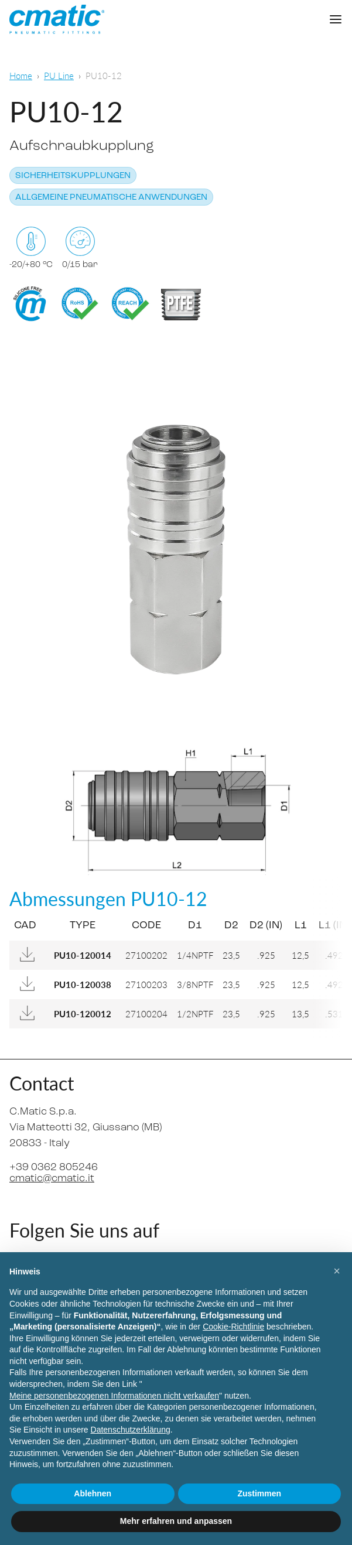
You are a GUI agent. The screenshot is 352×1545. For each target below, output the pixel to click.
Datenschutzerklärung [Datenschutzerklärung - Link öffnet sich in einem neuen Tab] (130, 1429)
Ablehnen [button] (92, 1493)
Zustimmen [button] (259, 1493)
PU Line (59, 75)
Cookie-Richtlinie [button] (233, 1326)
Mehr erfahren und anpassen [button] (176, 1521)
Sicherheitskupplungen (73, 176)
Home (20, 75)
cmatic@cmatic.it (51, 1178)
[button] (336, 1271)
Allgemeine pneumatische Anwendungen (111, 197)
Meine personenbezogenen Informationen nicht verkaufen (114, 1395)
